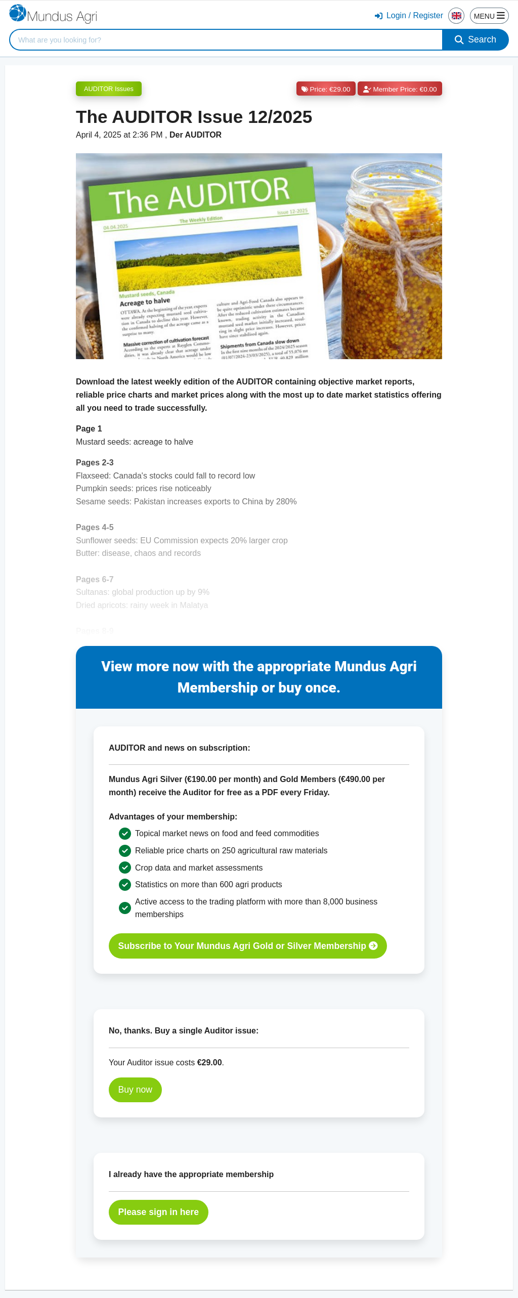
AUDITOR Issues (109, 89)
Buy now (135, 1090)
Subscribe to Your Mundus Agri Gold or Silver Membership (248, 946)
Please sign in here (158, 1212)
